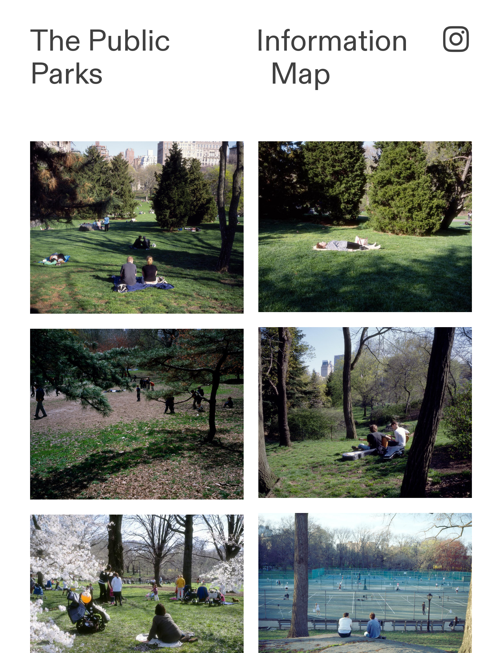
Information (332, 41)
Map (300, 74)
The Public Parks (100, 58)
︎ (456, 41)
